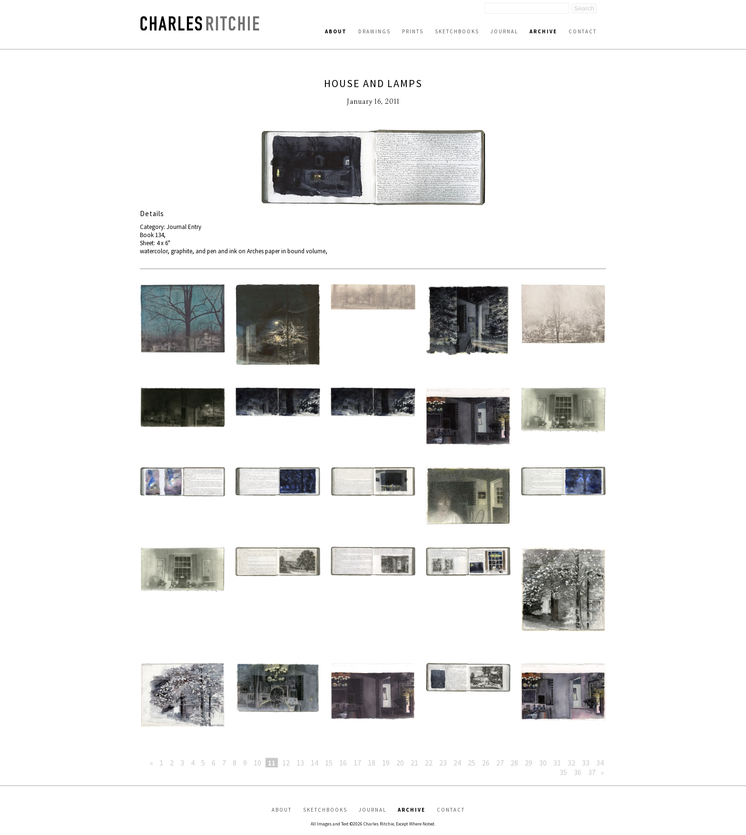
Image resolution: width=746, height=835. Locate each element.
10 (257, 762)
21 (414, 762)
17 (357, 762)
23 (443, 762)
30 (543, 762)
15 (329, 762)
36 (577, 772)
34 (600, 762)
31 (557, 762)
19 (386, 762)
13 (300, 762)
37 (592, 772)
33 (585, 762)
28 (514, 762)
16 (343, 762)
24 (457, 762)
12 (286, 762)
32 (571, 762)
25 (471, 762)
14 (314, 762)
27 (500, 762)
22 (428, 762)
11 (271, 762)
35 (563, 772)
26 (486, 762)
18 (371, 762)
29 (528, 762)
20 (400, 762)
